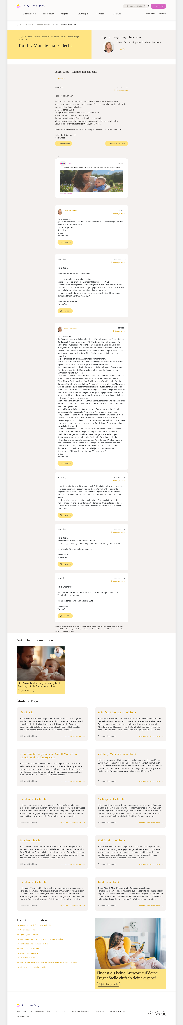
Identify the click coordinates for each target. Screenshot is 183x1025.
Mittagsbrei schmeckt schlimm (32, 953)
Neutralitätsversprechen (40, 1011)
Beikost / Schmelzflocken (29, 948)
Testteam (162, 14)
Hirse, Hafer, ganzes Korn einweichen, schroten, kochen (41, 939)
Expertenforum (29, 13)
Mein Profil (160, 6)
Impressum (21, 1011)
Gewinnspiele (84, 13)
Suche (146, 6)
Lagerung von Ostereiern (29, 934)
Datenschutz (100, 1011)
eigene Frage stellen (118, 143)
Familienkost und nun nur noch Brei (34, 944)
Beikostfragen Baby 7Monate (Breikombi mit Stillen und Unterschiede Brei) (49, 962)
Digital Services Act (117, 1011)
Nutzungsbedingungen (80, 1011)
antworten (67, 242)
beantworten (65, 143)
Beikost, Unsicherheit (28, 930)
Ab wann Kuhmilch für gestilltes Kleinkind (36, 925)
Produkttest (150, 14)
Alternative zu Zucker (28, 958)
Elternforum (48, 13)
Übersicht (61, 79)
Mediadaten (60, 1011)
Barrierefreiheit (23, 1016)
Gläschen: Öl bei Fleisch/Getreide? (33, 967)
